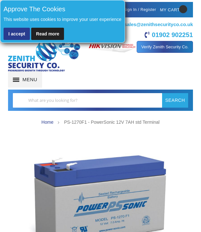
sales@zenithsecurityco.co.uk (158, 24)
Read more (47, 33)
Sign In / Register (139, 9)
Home (47, 122)
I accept (16, 33)
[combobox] (100, 100)
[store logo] (44, 55)
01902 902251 (172, 34)
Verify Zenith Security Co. (164, 46)
